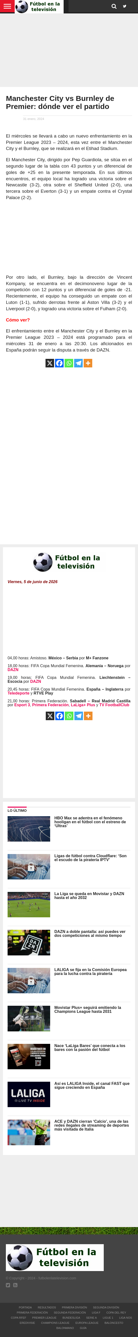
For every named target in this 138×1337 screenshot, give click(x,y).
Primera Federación (32, 1312)
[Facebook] (59, 363)
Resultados (47, 1307)
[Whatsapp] (69, 363)
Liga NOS (125, 1317)
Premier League (44, 1317)
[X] (50, 363)
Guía (83, 1327)
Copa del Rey (116, 1312)
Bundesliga (71, 1317)
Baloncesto (113, 1322)
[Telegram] (78, 363)
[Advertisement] (69, 49)
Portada (25, 1307)
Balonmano (65, 1327)
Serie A (91, 1317)
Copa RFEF (18, 1317)
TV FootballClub (114, 705)
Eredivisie (27, 1322)
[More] (88, 363)
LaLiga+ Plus (83, 705)
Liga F (96, 1312)
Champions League (55, 1322)
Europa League (86, 1322)
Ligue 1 (108, 1317)
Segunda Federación (70, 1312)
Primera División (74, 1307)
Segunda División (106, 1307)
